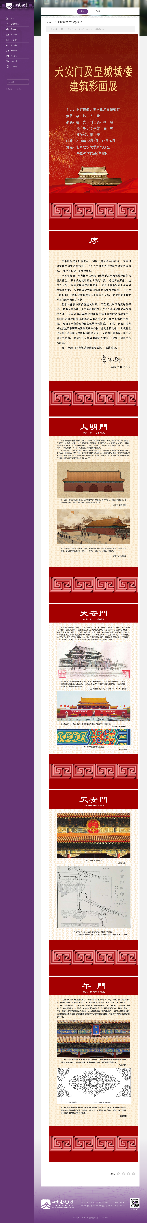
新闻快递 (14, 61)
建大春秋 (14, 56)
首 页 (13, 18)
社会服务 (14, 40)
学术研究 (14, 34)
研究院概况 (15, 24)
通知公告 (14, 50)
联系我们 (14, 66)
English (19, 89)
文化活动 (14, 45)
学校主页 (9, 89)
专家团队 (14, 29)
